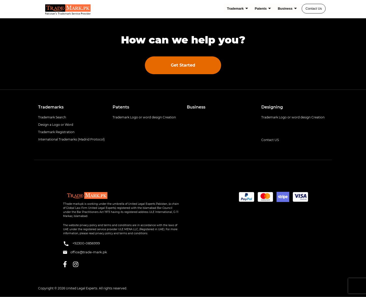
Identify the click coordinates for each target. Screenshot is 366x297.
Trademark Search (52, 117)
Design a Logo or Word (55, 125)
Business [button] (196, 107)
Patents (263, 8)
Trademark (238, 8)
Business (287, 8)
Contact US (270, 140)
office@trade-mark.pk (85, 252)
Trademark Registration (56, 132)
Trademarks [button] (51, 107)
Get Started (183, 65)
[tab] (71, 107)
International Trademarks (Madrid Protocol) (71, 139)
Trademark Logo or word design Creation (144, 117)
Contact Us (314, 8)
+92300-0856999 (81, 244)
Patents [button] (121, 107)
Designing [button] (272, 107)
